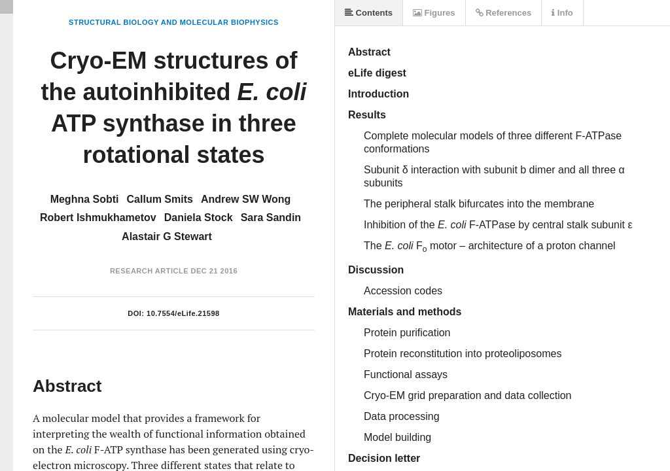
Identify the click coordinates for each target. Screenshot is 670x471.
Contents (369, 13)
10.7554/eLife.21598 (183, 313)
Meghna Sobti (84, 199)
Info (562, 13)
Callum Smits (160, 199)
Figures (434, 13)
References (504, 13)
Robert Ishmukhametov (98, 217)
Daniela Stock (198, 217)
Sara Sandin (271, 217)
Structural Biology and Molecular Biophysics (174, 22)
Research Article (149, 271)
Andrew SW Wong (246, 199)
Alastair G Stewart (167, 236)
